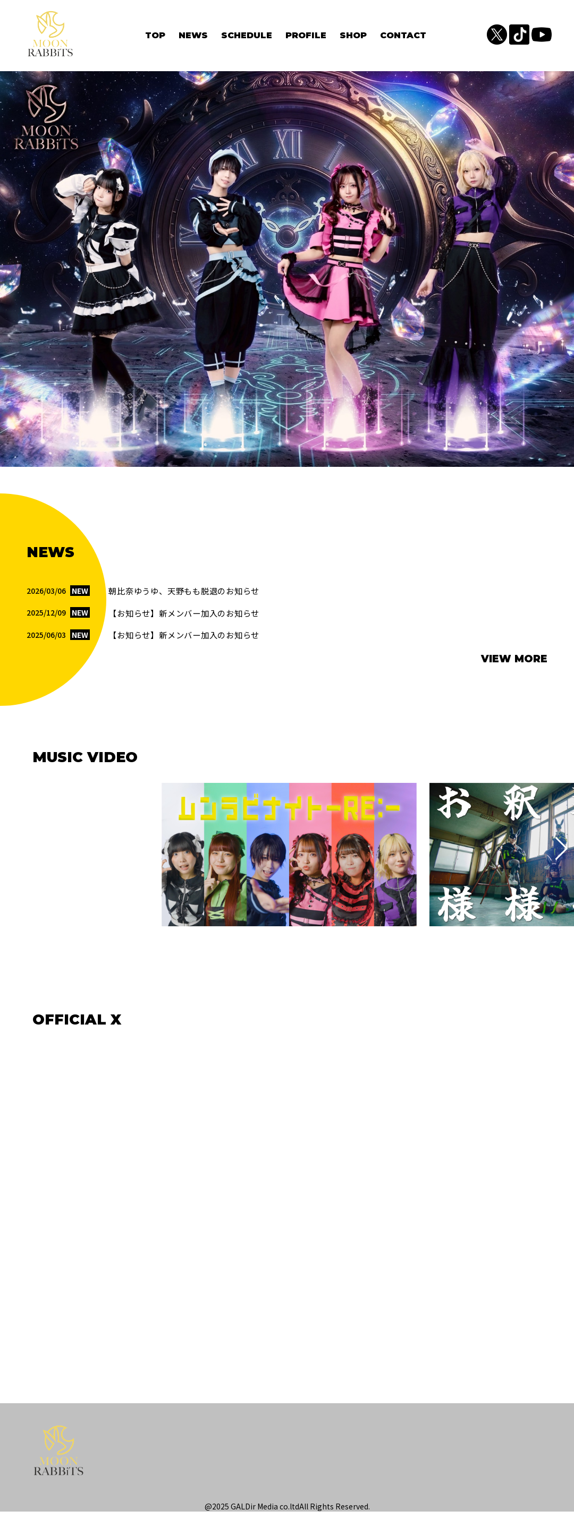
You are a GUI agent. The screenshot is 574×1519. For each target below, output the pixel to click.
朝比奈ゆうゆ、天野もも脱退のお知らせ (188, 597)
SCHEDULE (246, 38)
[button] (12, 856)
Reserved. (352, 1513)
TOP (155, 38)
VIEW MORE (514, 666)
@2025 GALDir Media (241, 1513)
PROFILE (305, 38)
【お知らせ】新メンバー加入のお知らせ (188, 619)
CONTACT (403, 38)
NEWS (193, 38)
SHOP (353, 38)
